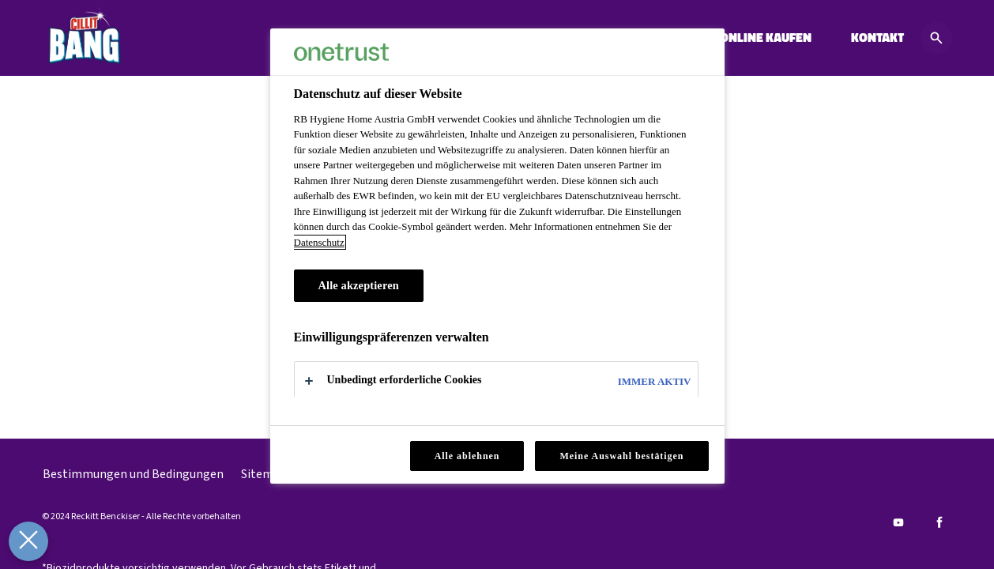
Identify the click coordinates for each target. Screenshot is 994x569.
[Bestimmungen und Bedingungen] (133, 474)
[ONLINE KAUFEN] (765, 38)
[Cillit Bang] (84, 38)
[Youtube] (898, 522)
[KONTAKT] (877, 38)
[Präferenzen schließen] (25, 541)
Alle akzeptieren (358, 285)
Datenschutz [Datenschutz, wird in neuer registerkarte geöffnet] (319, 242)
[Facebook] (939, 522)
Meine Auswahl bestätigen (621, 456)
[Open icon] (936, 38)
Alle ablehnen (467, 456)
